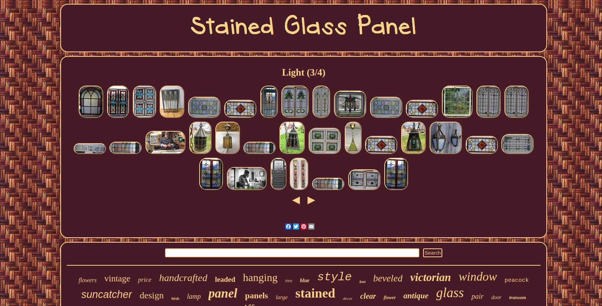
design (152, 295)
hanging (260, 277)
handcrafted (183, 277)
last (362, 281)
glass (450, 292)
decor (347, 298)
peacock (516, 280)
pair (477, 296)
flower (389, 297)
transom (517, 297)
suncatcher (106, 294)
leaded (225, 279)
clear (368, 296)
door (496, 297)
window (478, 276)
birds (176, 298)
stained (315, 293)
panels (256, 295)
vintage (117, 278)
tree (288, 280)
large (282, 297)
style (334, 277)
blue (304, 280)
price (144, 279)
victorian (430, 277)
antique (416, 295)
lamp (194, 296)
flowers (88, 280)
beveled (387, 278)
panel (222, 293)
